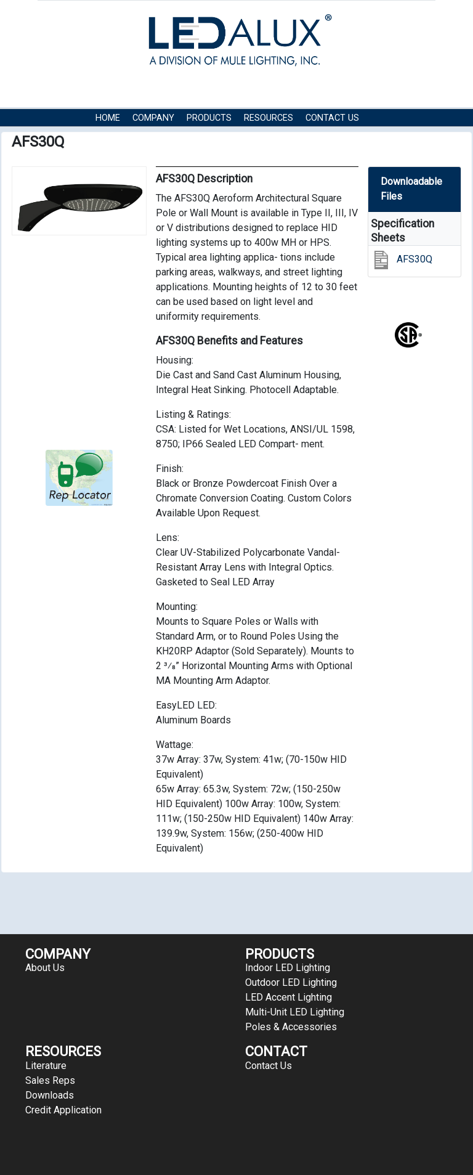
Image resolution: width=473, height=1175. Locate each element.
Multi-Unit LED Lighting (294, 1012)
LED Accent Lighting (288, 997)
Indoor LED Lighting (287, 968)
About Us (45, 968)
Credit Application (63, 1110)
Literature (46, 1065)
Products (209, 118)
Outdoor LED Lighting (291, 982)
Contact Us (332, 118)
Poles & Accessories (291, 1027)
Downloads (49, 1095)
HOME (107, 118)
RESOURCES (268, 118)
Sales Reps (50, 1080)
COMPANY (153, 118)
